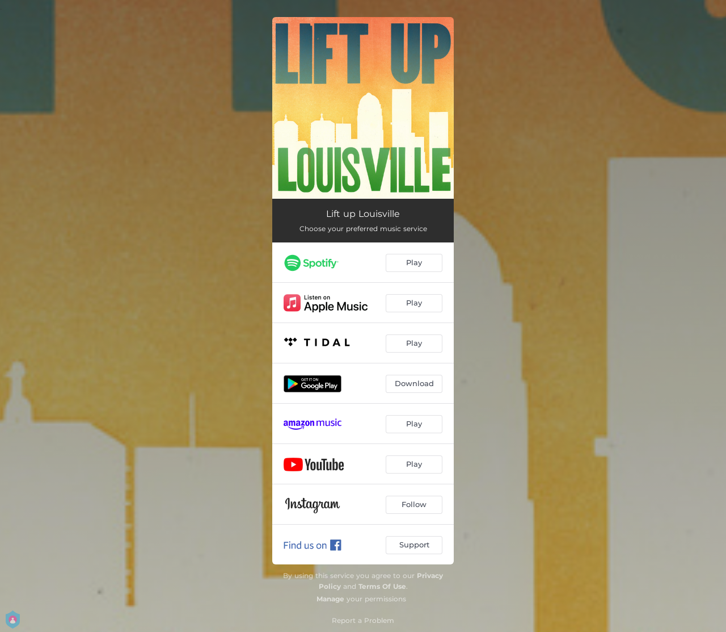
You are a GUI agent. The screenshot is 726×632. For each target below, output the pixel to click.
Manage (330, 599)
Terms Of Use (382, 586)
